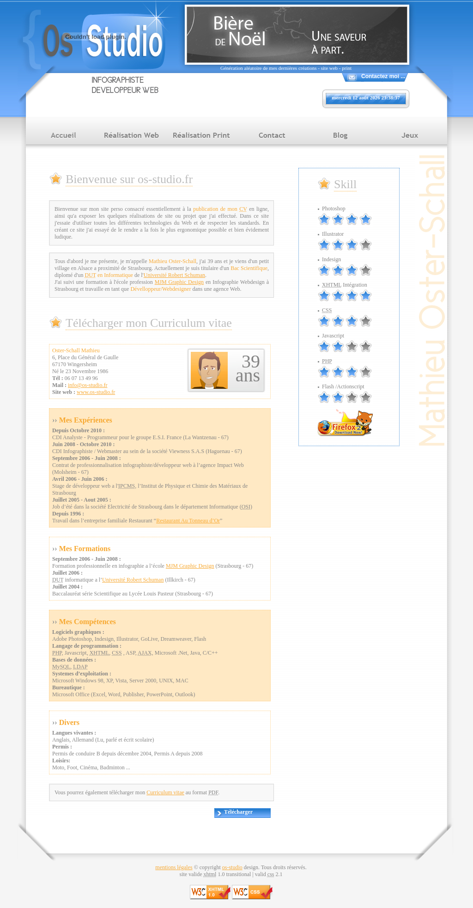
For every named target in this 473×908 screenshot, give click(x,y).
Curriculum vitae (165, 792)
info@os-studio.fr (87, 385)
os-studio (232, 867)
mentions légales (173, 867)
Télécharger (238, 812)
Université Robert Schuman (174, 275)
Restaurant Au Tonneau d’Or (188, 520)
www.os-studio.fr (96, 392)
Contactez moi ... (383, 76)
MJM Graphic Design (179, 282)
